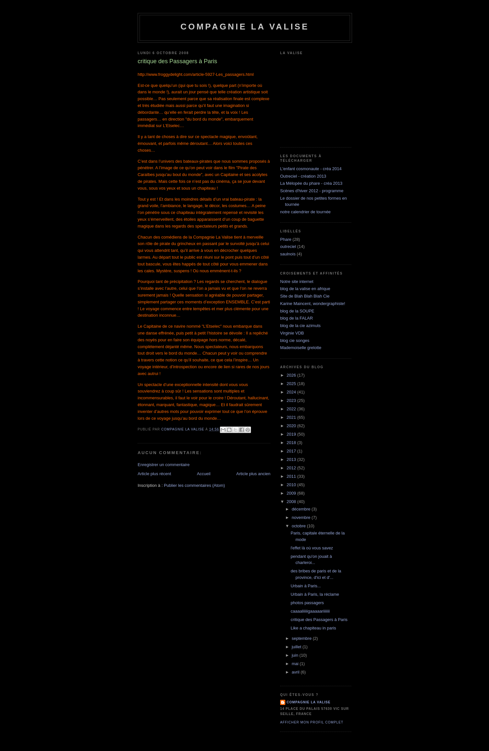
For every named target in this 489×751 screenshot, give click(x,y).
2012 (292, 467)
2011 (292, 476)
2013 (292, 459)
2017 (292, 451)
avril (296, 672)
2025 (292, 383)
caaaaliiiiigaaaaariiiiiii (310, 611)
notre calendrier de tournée (305, 211)
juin (296, 655)
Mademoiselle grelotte (300, 347)
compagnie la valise (309, 702)
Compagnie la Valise (244, 26)
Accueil (203, 473)
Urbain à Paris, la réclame (314, 594)
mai (296, 663)
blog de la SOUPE (297, 311)
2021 (292, 417)
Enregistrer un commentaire (163, 464)
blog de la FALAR (296, 318)
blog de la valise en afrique (305, 288)
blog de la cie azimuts (300, 325)
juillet (297, 646)
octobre (299, 525)
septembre (302, 638)
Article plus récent (154, 473)
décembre (302, 509)
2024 (292, 392)
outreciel (288, 246)
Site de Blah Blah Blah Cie (304, 296)
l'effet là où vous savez (311, 548)
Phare (285, 239)
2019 (292, 434)
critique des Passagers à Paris (318, 619)
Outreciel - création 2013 (303, 176)
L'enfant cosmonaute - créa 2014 (311, 168)
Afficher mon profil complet (311, 722)
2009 (292, 493)
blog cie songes (294, 340)
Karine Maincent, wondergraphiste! (312, 303)
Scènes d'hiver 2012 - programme (311, 190)
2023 (292, 400)
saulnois (288, 254)
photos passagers (307, 602)
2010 (292, 484)
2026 (292, 375)
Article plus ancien (253, 473)
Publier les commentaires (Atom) (194, 485)
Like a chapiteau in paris (313, 628)
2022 (292, 408)
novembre (302, 517)
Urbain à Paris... (305, 585)
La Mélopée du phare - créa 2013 (311, 183)
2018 (292, 442)
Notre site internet (296, 281)
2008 (292, 501)
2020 (292, 425)
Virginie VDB (292, 333)
